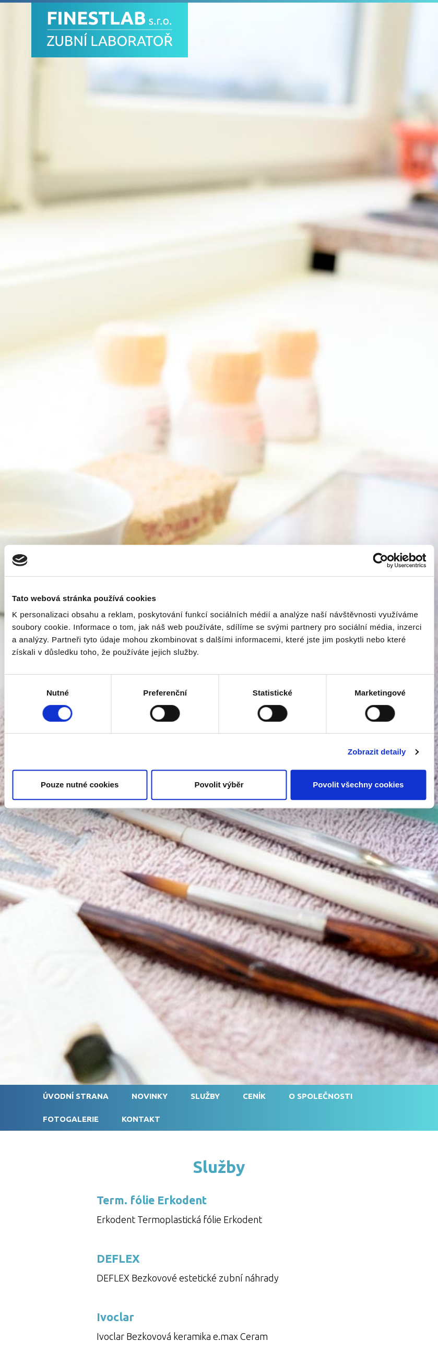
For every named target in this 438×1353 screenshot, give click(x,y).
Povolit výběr (218, 784)
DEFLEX (118, 1258)
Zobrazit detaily (377, 751)
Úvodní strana (76, 1096)
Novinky (150, 1096)
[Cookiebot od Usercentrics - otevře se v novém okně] (380, 560)
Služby (205, 1096)
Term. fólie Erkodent (152, 1200)
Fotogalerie (71, 1119)
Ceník (254, 1096)
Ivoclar (115, 1317)
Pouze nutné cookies (80, 784)
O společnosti (320, 1096)
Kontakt (141, 1119)
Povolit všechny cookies (358, 784)
